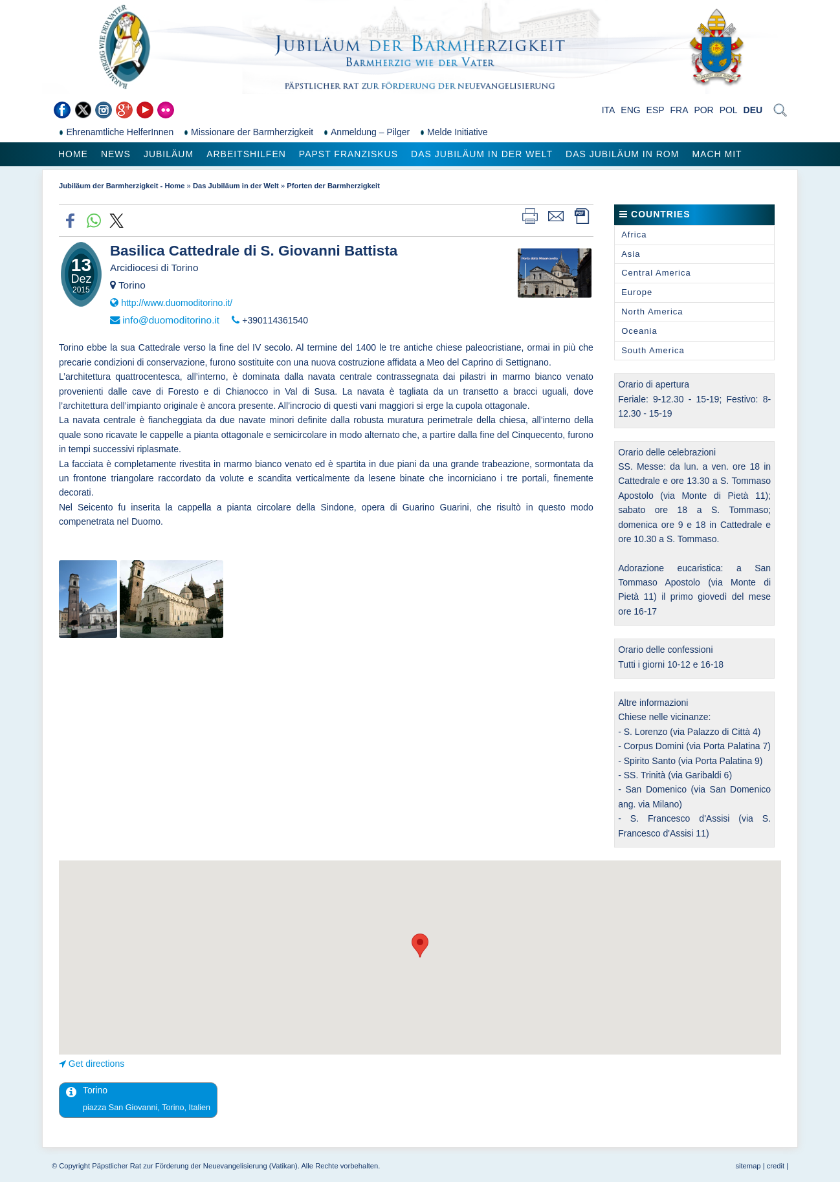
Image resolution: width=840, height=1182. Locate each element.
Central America (656, 273)
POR (703, 110)
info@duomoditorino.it (170, 319)
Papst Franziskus (348, 154)
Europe (636, 292)
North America (652, 311)
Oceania (639, 331)
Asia (630, 254)
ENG (630, 110)
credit (775, 1166)
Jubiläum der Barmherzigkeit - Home (122, 186)
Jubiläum (168, 154)
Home (73, 154)
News (116, 154)
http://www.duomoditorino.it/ (176, 303)
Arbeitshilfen (246, 154)
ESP (656, 110)
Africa (634, 234)
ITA (608, 110)
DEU (753, 110)
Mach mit (717, 154)
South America (653, 350)
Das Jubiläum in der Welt (482, 154)
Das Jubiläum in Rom (622, 154)
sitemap (747, 1166)
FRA (679, 110)
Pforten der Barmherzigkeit (333, 186)
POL (729, 110)
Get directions (96, 1063)
